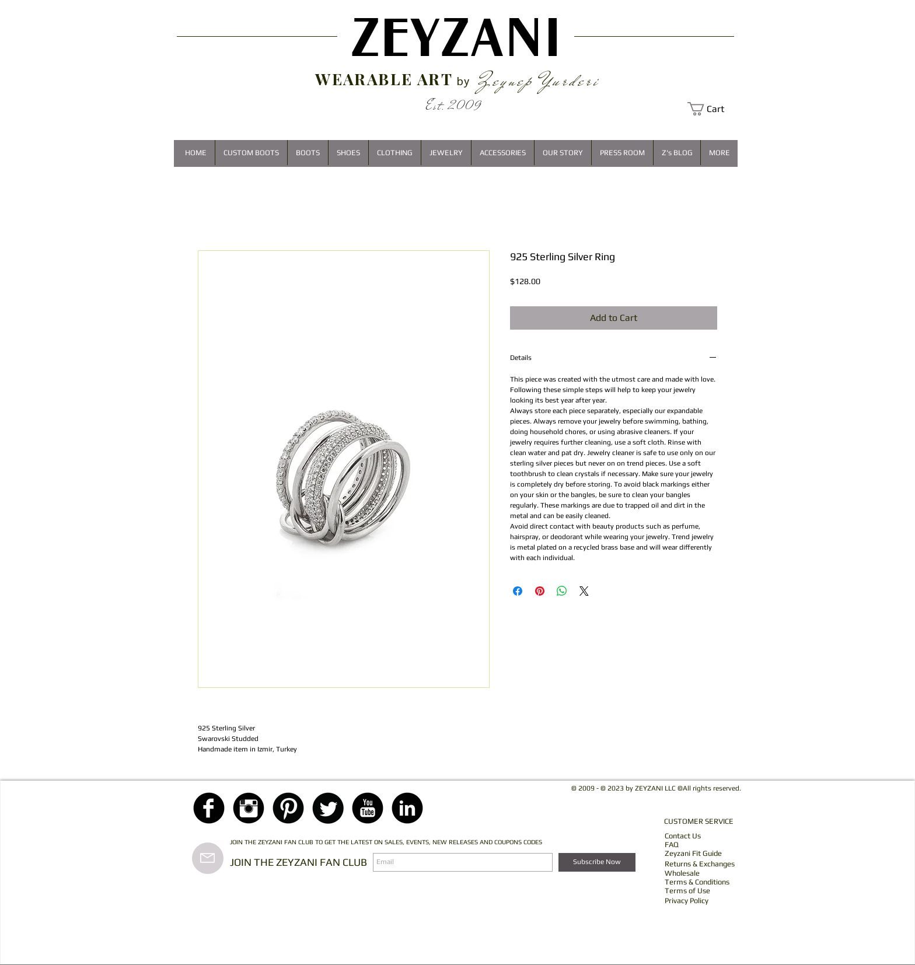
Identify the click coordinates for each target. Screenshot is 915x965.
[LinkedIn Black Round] (407, 808)
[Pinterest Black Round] (288, 808)
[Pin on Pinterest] (540, 591)
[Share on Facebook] (518, 591)
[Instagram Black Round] (248, 808)
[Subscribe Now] (596, 862)
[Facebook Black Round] (209, 808)
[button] (712, 109)
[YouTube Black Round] (367, 808)
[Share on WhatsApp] (562, 591)
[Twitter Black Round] (328, 808)
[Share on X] (584, 591)
